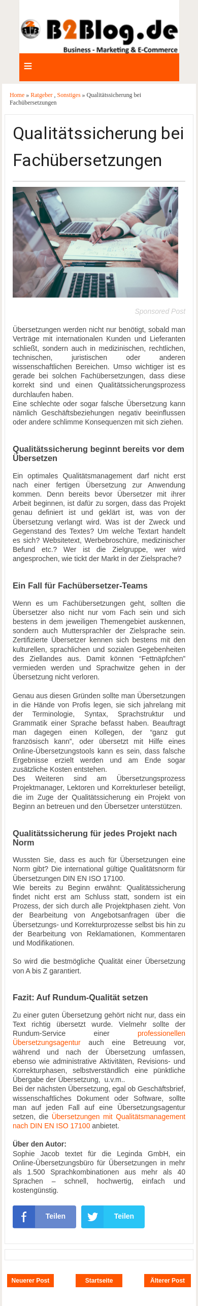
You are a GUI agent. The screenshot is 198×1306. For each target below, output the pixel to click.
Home (18, 95)
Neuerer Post (31, 1280)
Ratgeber (42, 95)
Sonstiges (69, 95)
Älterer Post (167, 1280)
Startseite (99, 1280)
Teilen (39, 1216)
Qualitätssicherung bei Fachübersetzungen (98, 146)
